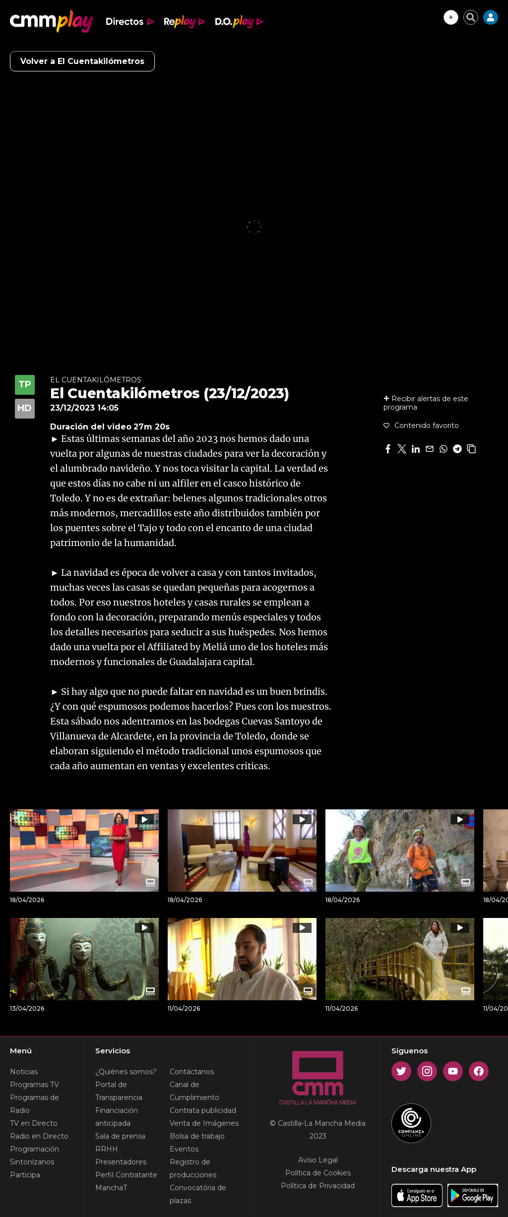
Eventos (184, 1149)
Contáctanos (192, 1071)
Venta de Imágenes (204, 1123)
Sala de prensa (120, 1136)
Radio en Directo (39, 1136)
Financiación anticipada (116, 1117)
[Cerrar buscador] (470, 17)
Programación (34, 1149)
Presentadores (120, 1161)
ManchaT (111, 1187)
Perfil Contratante (126, 1174)
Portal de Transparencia (118, 1091)
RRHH (106, 1149)
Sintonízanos (32, 1161)
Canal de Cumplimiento (194, 1091)
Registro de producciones (193, 1168)
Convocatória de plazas (198, 1194)
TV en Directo (34, 1123)
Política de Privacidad (318, 1185)
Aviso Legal (318, 1160)
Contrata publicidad (203, 1110)
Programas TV (34, 1084)
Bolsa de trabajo (197, 1136)
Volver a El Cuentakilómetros (82, 61)
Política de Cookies (318, 1172)
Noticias (24, 1071)
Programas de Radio (34, 1104)
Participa (25, 1174)
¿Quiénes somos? (126, 1071)
